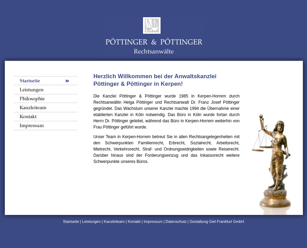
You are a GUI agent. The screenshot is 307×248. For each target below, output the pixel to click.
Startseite (71, 221)
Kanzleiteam (114, 221)
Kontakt (134, 221)
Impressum (153, 221)
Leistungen (91, 221)
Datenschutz (175, 221)
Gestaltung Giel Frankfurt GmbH (216, 221)
